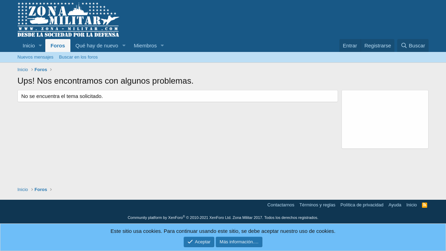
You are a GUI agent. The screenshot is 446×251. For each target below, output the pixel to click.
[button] (40, 45)
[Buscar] (413, 45)
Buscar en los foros (78, 57)
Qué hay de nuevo (97, 45)
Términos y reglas (317, 204)
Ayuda (395, 204)
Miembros (145, 45)
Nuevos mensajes (35, 57)
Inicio (29, 45)
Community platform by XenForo (179, 217)
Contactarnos (280, 204)
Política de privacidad (362, 204)
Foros (58, 45)
